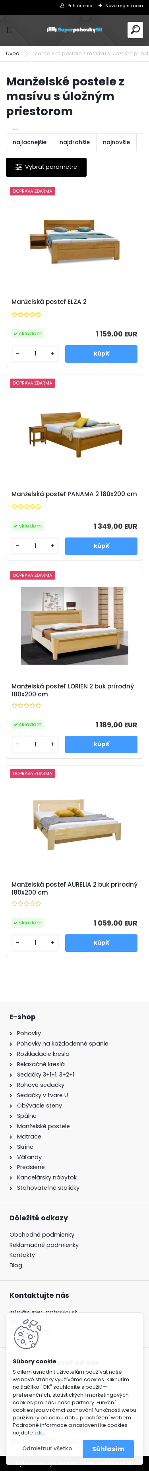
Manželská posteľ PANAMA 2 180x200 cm (74, 494)
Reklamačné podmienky (44, 1245)
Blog (16, 1265)
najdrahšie (75, 142)
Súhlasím (108, 1449)
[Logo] (75, 30)
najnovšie (116, 142)
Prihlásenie (80, 5)
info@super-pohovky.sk (43, 1312)
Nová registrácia (124, 5)
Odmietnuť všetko (47, 1448)
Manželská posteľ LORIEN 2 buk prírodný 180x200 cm (73, 690)
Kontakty (22, 1255)
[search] (135, 29)
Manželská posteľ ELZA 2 (49, 302)
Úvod (12, 53)
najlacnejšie (29, 142)
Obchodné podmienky (42, 1235)
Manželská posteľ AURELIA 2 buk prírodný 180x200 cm (74, 889)
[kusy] (35, 354)
